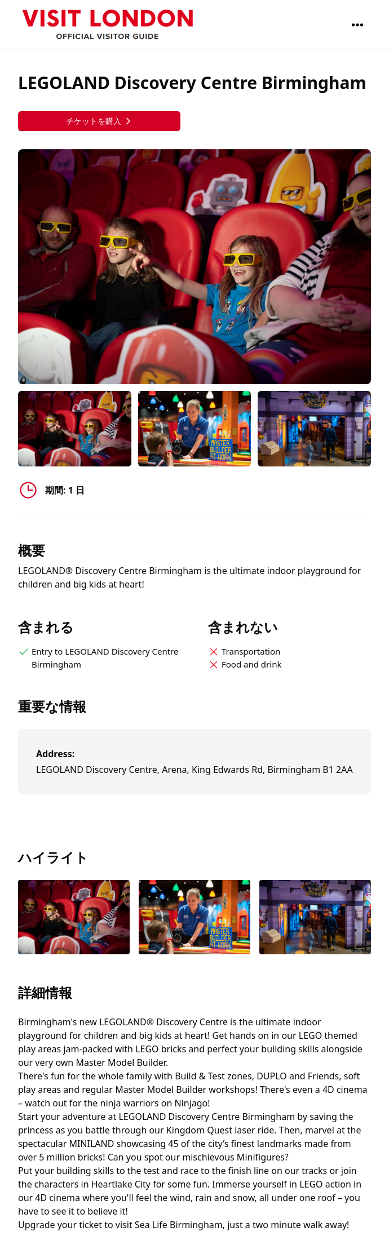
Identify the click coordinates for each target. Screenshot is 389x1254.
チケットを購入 (99, 120)
